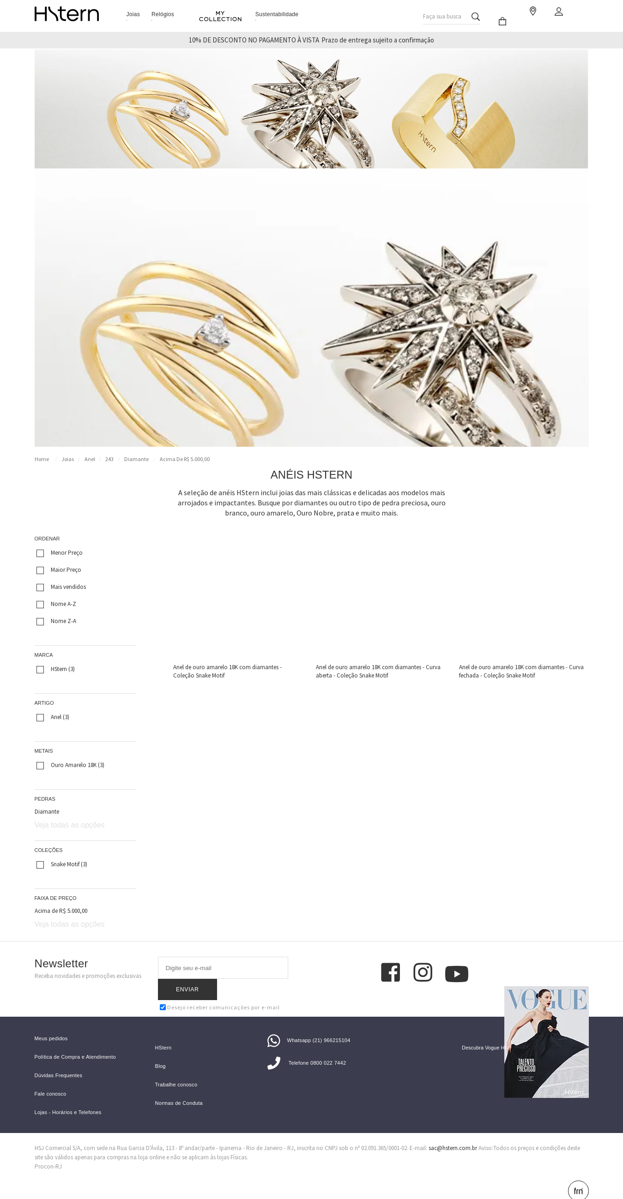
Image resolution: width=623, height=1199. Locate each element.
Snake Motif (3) (61, 864)
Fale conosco (51, 1078)
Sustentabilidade (277, 14)
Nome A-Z (56, 604)
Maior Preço (58, 570)
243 (109, 459)
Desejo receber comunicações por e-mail (220, 986)
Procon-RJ (48, 1151)
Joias (133, 14)
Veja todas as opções (70, 825)
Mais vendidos (61, 587)
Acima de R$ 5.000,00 (185, 459)
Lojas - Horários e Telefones (68, 1097)
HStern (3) (55, 669)
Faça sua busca (442, 14)
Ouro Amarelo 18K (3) (70, 765)
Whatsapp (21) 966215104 (309, 1025)
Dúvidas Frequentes (59, 1060)
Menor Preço (59, 553)
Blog (160, 1051)
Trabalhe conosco (176, 1069)
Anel (90, 459)
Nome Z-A (56, 621)
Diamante (136, 459)
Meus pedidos (51, 1023)
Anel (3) (52, 717)
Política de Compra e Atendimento (75, 1041)
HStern (163, 1032)
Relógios (162, 14)
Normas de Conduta (179, 1088)
